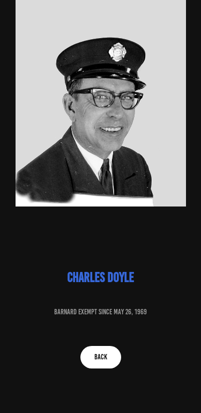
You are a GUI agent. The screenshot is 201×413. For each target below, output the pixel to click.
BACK (100, 357)
